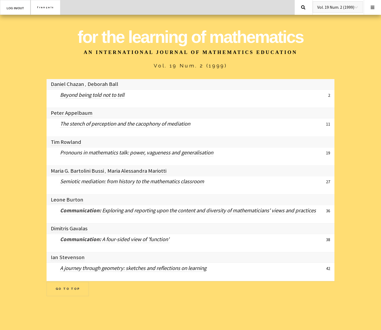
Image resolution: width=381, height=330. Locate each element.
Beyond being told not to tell (92, 94)
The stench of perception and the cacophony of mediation (125, 123)
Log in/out (15, 8)
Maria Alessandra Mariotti (136, 170)
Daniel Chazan (67, 84)
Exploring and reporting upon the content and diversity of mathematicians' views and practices (188, 210)
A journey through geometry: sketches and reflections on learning (133, 268)
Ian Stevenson (68, 257)
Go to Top (68, 289)
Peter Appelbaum (71, 112)
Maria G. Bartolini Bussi (77, 170)
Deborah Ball (103, 84)
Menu (372, 7)
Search (303, 7)
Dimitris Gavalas (69, 228)
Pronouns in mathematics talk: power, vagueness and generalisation (136, 152)
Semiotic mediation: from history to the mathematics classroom (132, 181)
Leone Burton (67, 199)
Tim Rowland (66, 142)
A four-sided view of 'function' (114, 239)
